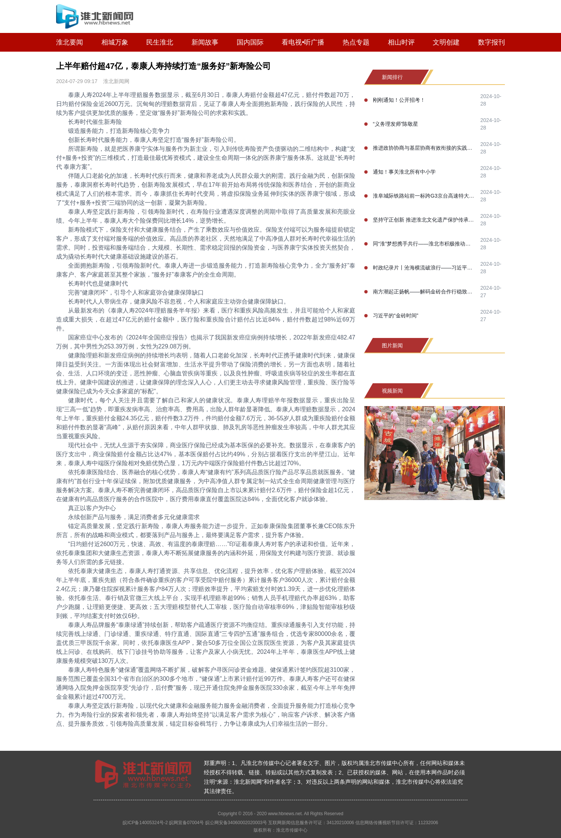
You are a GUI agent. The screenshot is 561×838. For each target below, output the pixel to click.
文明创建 (446, 42)
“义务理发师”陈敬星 (395, 124)
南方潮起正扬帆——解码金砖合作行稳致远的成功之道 (424, 292)
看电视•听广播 (303, 42)
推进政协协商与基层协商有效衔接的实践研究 (424, 148)
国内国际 (250, 42)
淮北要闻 (69, 42)
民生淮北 (159, 42)
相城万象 (114, 42)
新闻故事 (204, 42)
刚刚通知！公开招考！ (399, 100)
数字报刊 (491, 42)
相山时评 (401, 42)
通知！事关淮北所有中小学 (404, 172)
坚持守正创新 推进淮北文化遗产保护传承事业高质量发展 (424, 220)
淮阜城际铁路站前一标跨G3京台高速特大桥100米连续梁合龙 (424, 196)
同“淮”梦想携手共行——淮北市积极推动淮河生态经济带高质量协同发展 (424, 244)
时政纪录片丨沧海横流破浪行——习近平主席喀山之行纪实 (424, 268)
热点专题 (356, 42)
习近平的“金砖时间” (395, 316)
